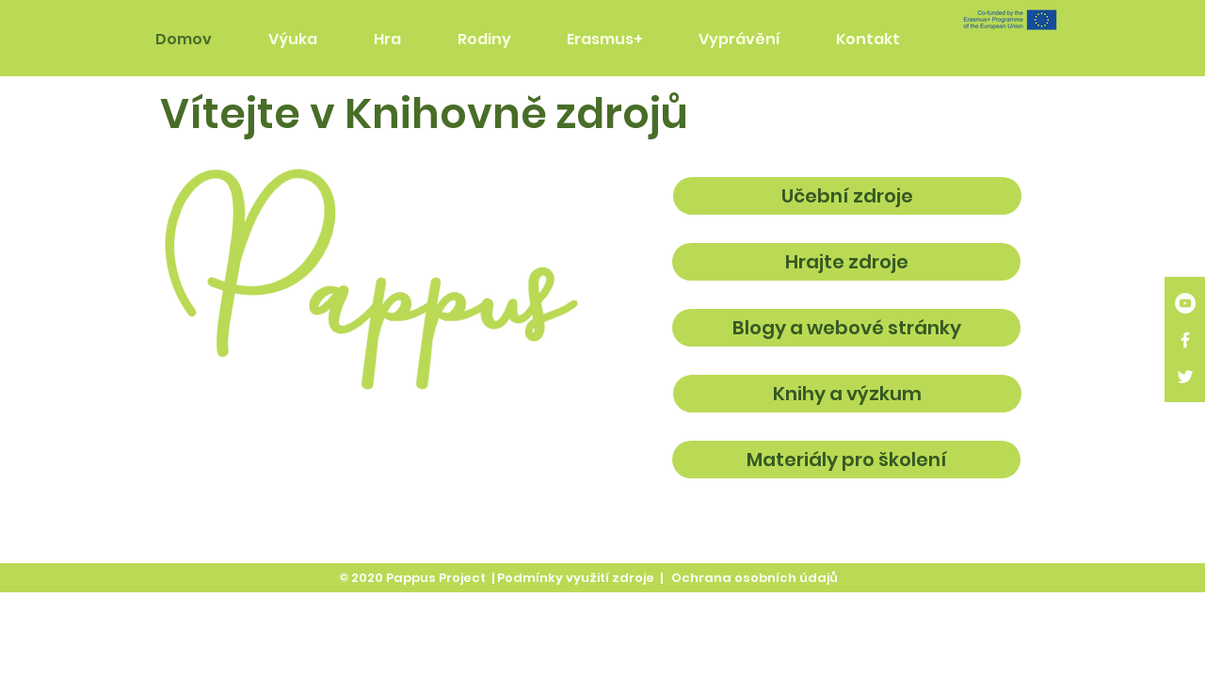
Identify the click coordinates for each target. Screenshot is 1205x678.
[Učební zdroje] (847, 196)
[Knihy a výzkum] (847, 393)
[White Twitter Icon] (1185, 376)
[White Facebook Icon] (1185, 340)
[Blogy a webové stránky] (846, 328)
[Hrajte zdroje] (846, 262)
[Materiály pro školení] (846, 459)
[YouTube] (1185, 303)
